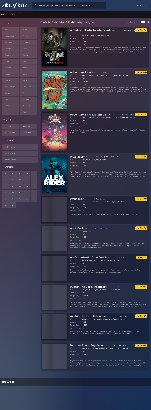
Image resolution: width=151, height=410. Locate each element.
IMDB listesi (10, 147)
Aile (6, 30)
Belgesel (9, 42)
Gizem (7, 61)
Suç (6, 99)
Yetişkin (8, 112)
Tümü (25, 112)
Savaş (7, 93)
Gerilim (26, 55)
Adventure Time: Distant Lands (90, 114)
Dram (25, 49)
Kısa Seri (9, 74)
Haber (25, 61)
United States (129, 30)
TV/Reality (27, 99)
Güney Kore (10, 133)
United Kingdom (101, 157)
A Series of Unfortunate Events (90, 30)
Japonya (26, 126)
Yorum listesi (10, 160)
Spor (25, 93)
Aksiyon (26, 30)
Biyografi (9, 49)
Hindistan (27, 133)
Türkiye (8, 126)
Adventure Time (80, 72)
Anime (25, 36)
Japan (124, 345)
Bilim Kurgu (27, 42)
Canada (121, 257)
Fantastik (9, 55)
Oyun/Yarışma (11, 87)
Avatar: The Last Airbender (87, 287)
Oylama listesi (11, 153)
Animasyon (9, 36)
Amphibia (76, 199)
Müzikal (26, 80)
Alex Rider (76, 157)
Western (26, 106)
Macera (26, 74)
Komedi (8, 68)
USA (104, 72)
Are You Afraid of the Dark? (88, 257)
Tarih (7, 106)
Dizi (13, 14)
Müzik (7, 80)
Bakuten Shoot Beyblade (86, 345)
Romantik (27, 87)
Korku (25, 68)
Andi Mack (77, 228)
